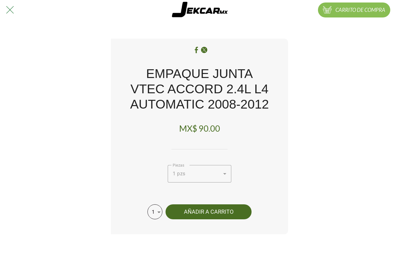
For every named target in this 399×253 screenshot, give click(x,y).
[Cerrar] (10, 10)
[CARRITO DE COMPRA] (354, 9)
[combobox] (199, 174)
